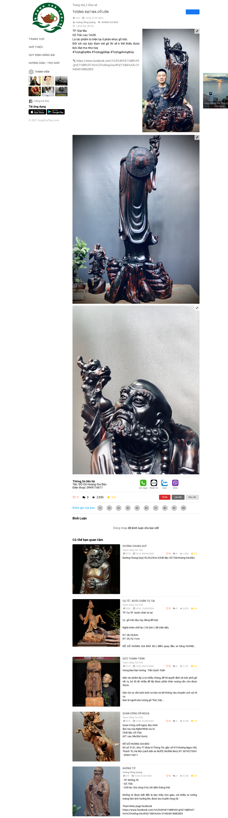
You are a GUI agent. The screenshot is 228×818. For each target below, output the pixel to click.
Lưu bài (178, 497)
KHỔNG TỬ (129, 768)
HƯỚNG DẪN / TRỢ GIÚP (44, 63)
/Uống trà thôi (38, 101)
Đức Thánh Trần (134, 658)
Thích (164, 497)
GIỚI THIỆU (36, 47)
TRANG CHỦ (36, 39)
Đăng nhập (120, 528)
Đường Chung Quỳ (135, 546)
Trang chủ (78, 5)
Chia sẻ (92, 5)
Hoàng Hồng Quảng (85, 22)
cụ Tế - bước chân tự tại (139, 600)
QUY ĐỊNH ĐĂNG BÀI (42, 55)
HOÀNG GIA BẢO (109, 22)
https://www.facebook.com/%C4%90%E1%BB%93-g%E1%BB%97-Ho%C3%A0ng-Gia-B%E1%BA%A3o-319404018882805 (105, 65)
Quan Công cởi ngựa (136, 713)
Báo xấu (192, 497)
